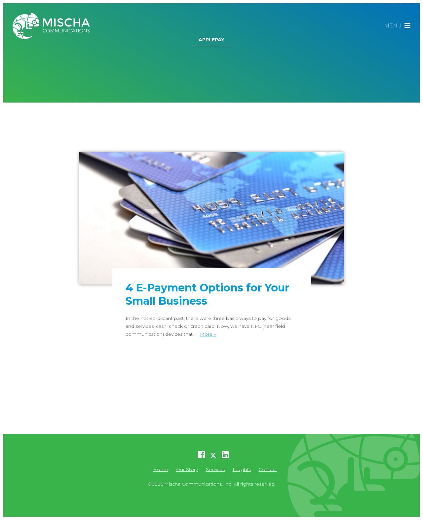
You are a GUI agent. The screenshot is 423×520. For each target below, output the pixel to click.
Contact (268, 469)
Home (160, 469)
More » (208, 334)
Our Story (187, 469)
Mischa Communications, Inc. (54, 26)
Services (215, 469)
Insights (242, 469)
